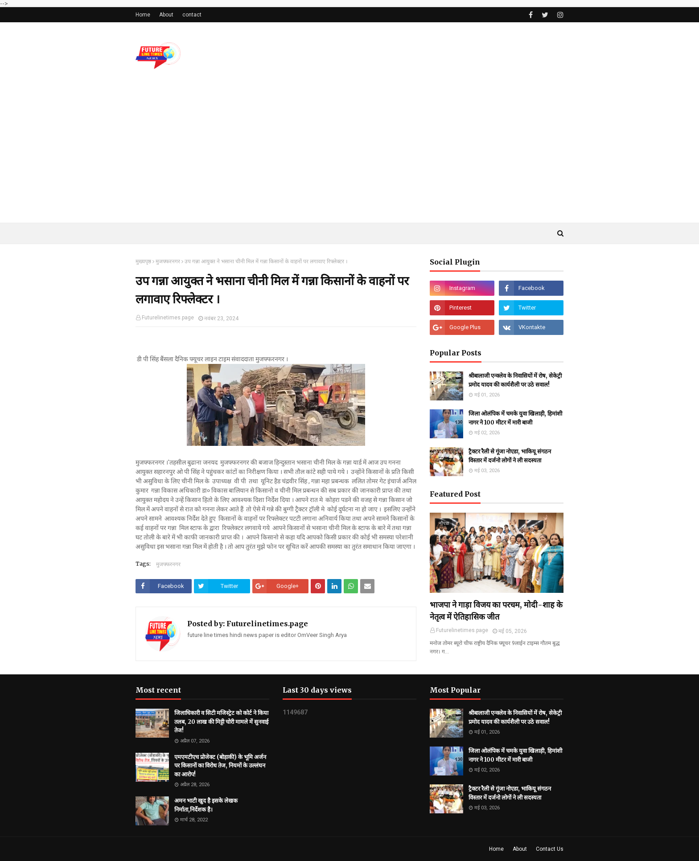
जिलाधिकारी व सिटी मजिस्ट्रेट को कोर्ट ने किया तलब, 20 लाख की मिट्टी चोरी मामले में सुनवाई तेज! (221, 721)
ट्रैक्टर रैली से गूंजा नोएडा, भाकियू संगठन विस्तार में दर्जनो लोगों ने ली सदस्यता (510, 456)
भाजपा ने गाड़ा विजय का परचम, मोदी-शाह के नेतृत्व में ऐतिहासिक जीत (496, 611)
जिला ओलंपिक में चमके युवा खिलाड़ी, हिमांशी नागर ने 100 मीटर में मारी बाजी (515, 418)
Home (143, 15)
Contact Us (549, 849)
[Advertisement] (349, 156)
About (166, 15)
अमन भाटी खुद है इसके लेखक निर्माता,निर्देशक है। (206, 805)
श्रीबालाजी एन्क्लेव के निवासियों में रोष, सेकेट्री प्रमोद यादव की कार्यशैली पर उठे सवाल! (515, 380)
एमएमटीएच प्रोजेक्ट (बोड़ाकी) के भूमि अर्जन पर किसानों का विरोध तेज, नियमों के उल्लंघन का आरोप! (220, 765)
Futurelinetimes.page (168, 317)
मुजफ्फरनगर (168, 261)
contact (191, 15)
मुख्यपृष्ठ (143, 261)
